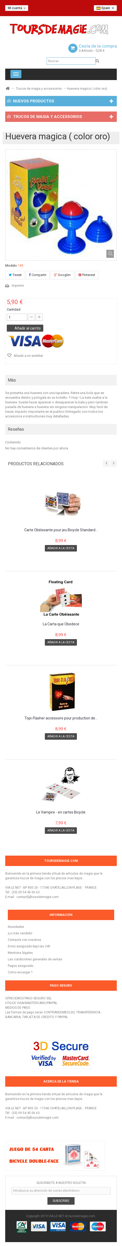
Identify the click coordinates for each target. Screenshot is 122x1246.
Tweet (15, 275)
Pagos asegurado (20, 966)
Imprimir (18, 285)
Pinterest (86, 275)
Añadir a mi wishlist (28, 356)
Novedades (16, 927)
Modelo (11, 265)
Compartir (37, 275)
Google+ (62, 275)
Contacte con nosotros (24, 940)
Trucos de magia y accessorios (39, 88)
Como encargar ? (20, 972)
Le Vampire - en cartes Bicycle (61, 812)
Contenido (13, 442)
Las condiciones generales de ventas (35, 959)
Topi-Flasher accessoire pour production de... (61, 718)
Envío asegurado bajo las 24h (29, 946)
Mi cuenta (17, 8)
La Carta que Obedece (61, 624)
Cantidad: (14, 309)
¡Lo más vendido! (20, 933)
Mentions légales (20, 953)
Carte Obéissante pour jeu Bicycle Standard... (61, 530)
